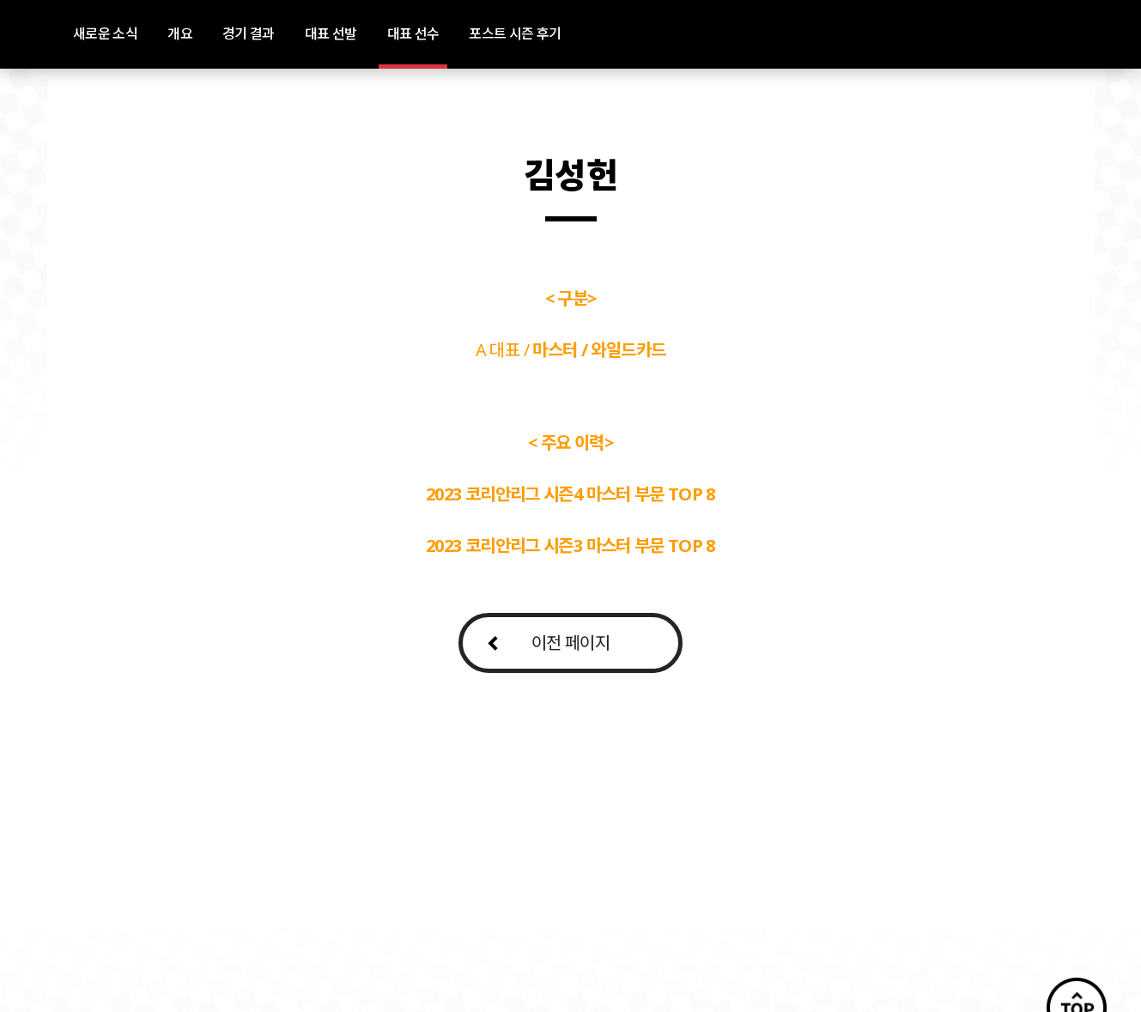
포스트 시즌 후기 (515, 33)
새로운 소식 (105, 33)
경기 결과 (248, 33)
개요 (179, 33)
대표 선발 (331, 33)
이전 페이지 (570, 642)
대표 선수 (413, 33)
